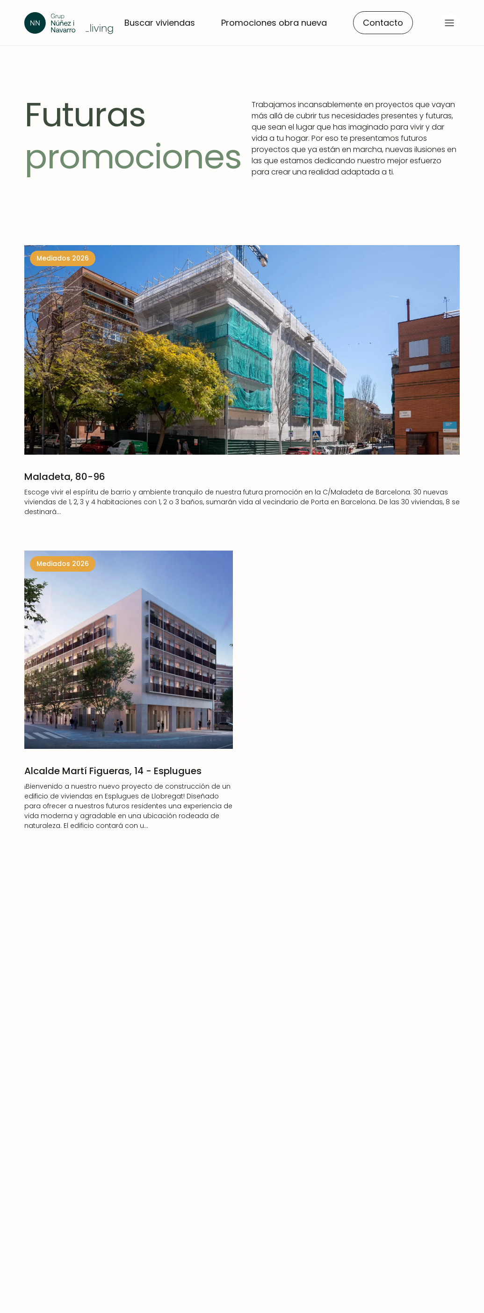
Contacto (383, 23)
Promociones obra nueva (274, 23)
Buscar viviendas (159, 23)
